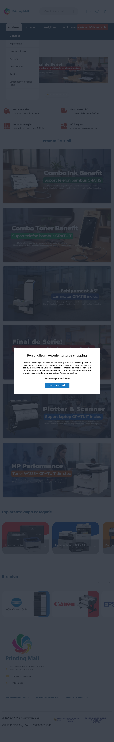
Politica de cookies (68, 373)
